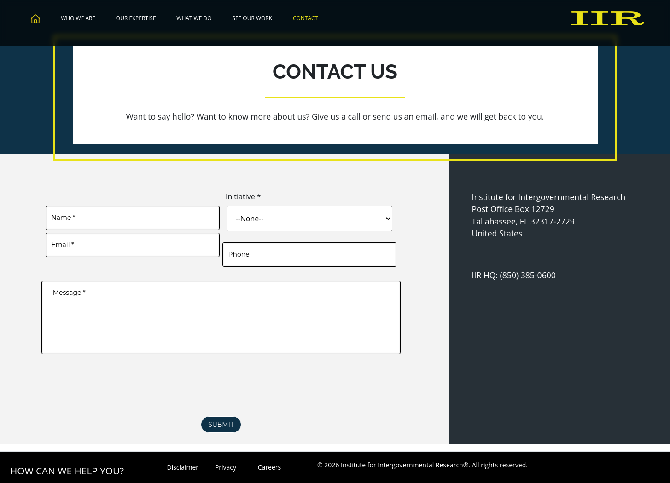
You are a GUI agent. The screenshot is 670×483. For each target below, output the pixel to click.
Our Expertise (136, 18)
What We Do (193, 18)
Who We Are (78, 18)
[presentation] (221, 395)
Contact (305, 18)
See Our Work (252, 18)
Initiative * (243, 196)
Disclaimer (182, 467)
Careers (269, 467)
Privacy (225, 467)
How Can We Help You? (67, 470)
